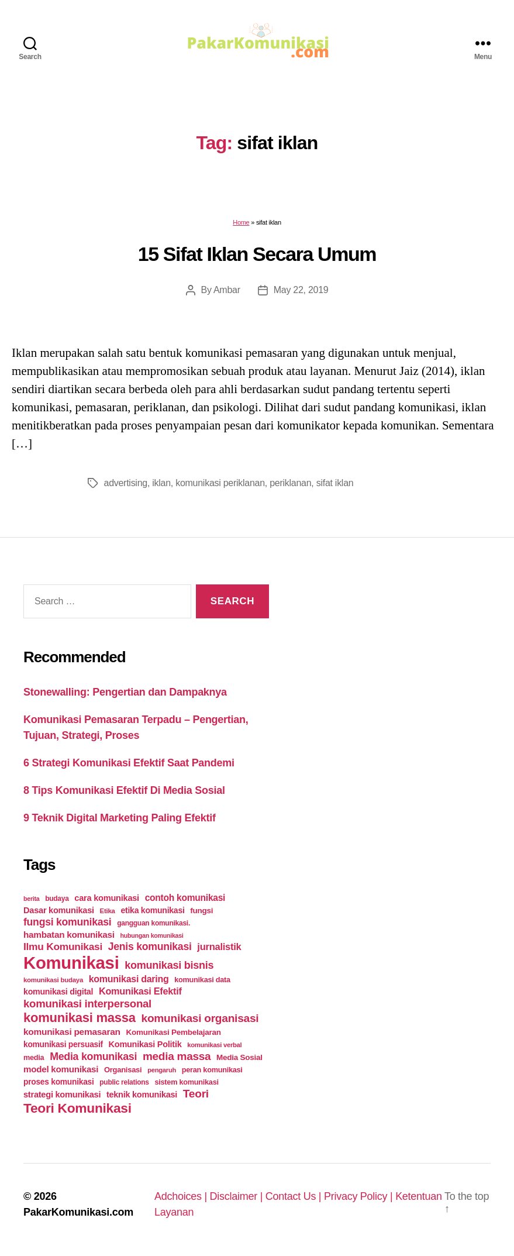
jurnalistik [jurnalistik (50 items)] (219, 946)
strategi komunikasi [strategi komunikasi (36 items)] (62, 1094)
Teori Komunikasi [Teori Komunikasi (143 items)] (77, 1108)
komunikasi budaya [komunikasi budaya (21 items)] (53, 979)
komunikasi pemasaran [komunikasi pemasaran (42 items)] (71, 1032)
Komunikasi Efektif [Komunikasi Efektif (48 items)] (140, 991)
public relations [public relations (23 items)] (124, 1082)
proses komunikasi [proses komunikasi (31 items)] (58, 1081)
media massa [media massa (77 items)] (177, 1056)
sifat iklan (335, 483)
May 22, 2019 (301, 290)
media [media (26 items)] (33, 1057)
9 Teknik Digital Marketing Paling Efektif (119, 818)
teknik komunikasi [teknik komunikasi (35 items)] (141, 1094)
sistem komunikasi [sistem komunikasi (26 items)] (187, 1082)
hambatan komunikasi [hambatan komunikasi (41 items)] (69, 935)
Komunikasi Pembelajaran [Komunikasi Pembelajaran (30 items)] (173, 1032)
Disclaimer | (237, 1196)
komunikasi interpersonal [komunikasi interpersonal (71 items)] (87, 1003)
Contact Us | (294, 1196)
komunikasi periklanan (220, 483)
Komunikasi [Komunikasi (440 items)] (71, 962)
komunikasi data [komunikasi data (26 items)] (202, 979)
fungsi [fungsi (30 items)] (201, 910)
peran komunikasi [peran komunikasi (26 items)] (212, 1069)
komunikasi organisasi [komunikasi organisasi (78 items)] (200, 1018)
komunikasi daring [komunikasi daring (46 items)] (129, 979)
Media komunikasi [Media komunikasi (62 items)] (93, 1056)
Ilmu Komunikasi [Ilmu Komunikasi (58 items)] (62, 946)
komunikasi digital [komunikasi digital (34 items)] (58, 991)
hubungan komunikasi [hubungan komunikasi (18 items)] (152, 935)
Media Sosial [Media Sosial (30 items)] (239, 1057)
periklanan (290, 483)
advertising (125, 483)
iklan (161, 483)
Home (241, 222)
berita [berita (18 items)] (31, 898)
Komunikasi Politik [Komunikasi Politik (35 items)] (145, 1044)
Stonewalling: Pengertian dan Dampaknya (125, 692)
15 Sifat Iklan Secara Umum (257, 254)
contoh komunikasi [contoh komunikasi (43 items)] (185, 898)
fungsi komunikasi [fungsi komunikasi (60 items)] (67, 922)
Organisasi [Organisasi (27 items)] (123, 1069)
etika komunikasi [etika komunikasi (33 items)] (152, 910)
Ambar (226, 290)
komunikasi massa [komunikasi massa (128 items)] (79, 1017)
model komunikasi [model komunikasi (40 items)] (60, 1069)
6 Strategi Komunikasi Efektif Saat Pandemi (128, 763)
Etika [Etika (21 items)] (107, 910)
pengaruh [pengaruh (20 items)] (161, 1069)
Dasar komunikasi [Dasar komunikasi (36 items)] (58, 910)
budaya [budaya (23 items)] (56, 898)
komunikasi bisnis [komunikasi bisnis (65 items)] (169, 965)
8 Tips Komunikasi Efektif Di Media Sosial (124, 790)
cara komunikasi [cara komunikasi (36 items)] (106, 898)
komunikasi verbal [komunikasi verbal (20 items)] (214, 1044)
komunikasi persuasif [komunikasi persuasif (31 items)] (63, 1044)
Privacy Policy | (359, 1196)
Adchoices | (182, 1196)
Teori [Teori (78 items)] (196, 1094)
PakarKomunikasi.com (78, 1212)
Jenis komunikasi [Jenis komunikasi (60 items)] (150, 946)
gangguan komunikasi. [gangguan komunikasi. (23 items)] (153, 923)
